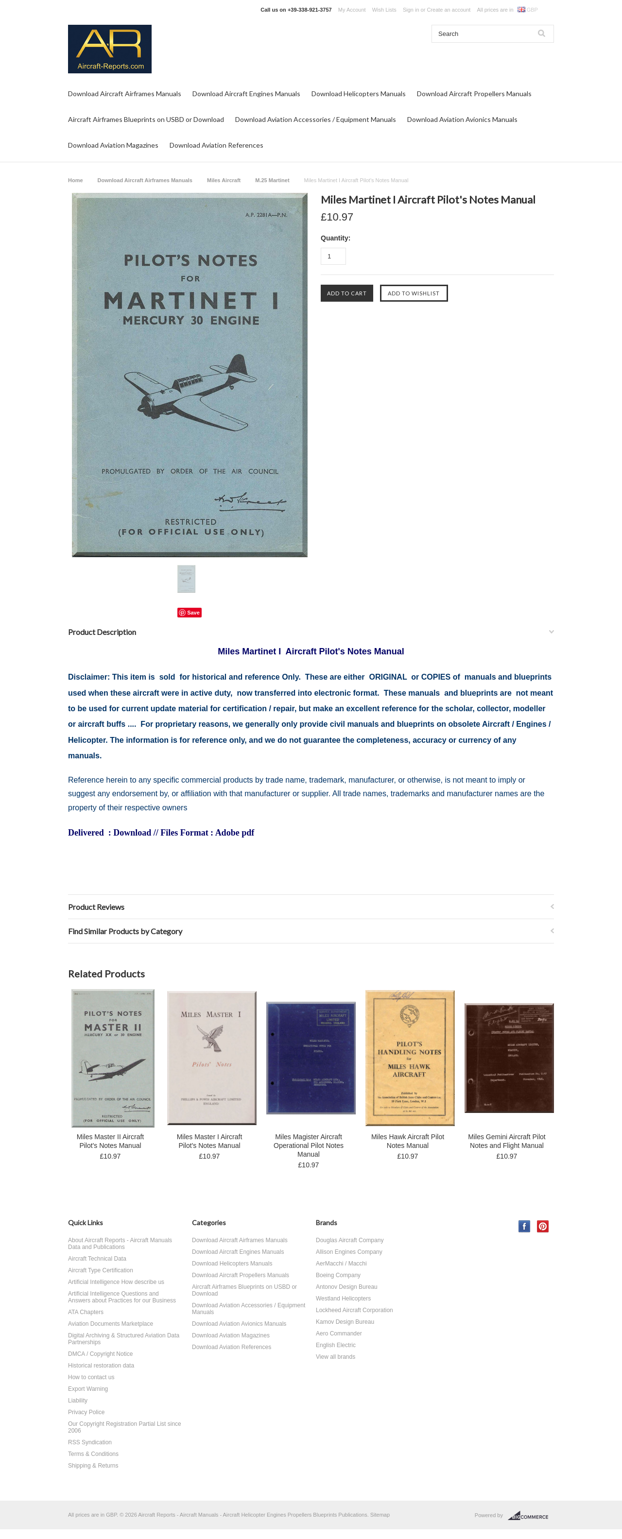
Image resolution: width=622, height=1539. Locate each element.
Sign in (411, 10)
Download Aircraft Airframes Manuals (124, 93)
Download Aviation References (216, 145)
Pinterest (543, 1226)
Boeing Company (338, 1275)
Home (75, 180)
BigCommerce (531, 1515)
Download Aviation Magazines (113, 145)
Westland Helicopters (343, 1298)
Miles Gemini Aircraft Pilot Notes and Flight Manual (506, 1141)
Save (193, 613)
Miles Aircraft (224, 180)
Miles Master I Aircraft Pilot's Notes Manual (209, 1141)
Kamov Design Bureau (345, 1321)
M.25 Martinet (272, 180)
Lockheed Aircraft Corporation (354, 1310)
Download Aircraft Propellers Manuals (474, 93)
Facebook (524, 1226)
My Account (352, 10)
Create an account (448, 10)
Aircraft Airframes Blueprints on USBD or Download (146, 119)
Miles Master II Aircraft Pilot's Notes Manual (110, 1141)
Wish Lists (384, 10)
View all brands (335, 1356)
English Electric (336, 1345)
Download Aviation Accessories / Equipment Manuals (315, 119)
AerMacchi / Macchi (341, 1263)
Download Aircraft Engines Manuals (246, 93)
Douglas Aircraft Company (349, 1240)
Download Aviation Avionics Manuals (462, 119)
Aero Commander (339, 1333)
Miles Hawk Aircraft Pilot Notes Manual (407, 1141)
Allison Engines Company (349, 1251)
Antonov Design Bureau (347, 1286)
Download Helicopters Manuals (358, 93)
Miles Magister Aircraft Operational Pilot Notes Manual (309, 1145)
